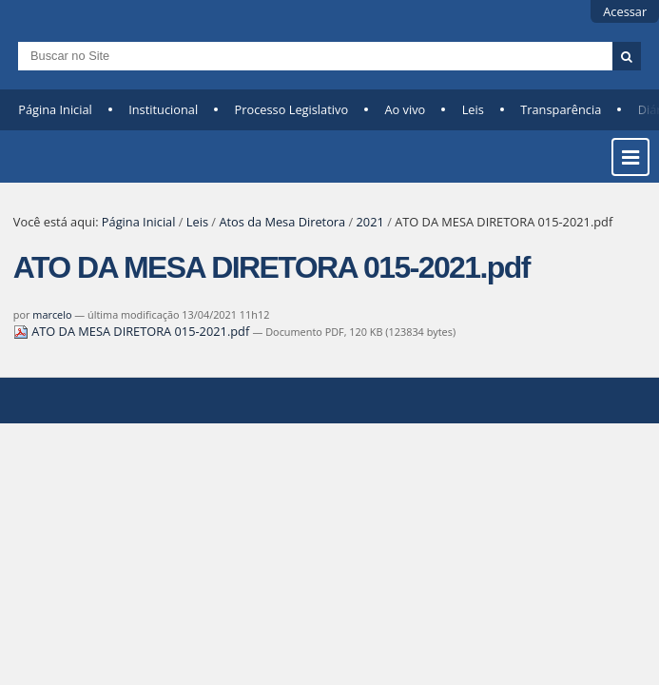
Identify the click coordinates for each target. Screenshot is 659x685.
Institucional (163, 109)
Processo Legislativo (292, 109)
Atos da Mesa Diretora (282, 221)
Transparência (560, 109)
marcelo (51, 314)
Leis (473, 109)
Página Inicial (55, 109)
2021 (370, 221)
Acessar (625, 11)
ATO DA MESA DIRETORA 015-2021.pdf (133, 331)
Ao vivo (404, 109)
